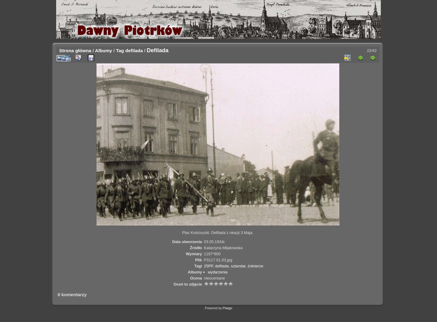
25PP (208, 266)
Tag (120, 50)
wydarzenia (218, 272)
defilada (134, 50)
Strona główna (75, 50)
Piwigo (227, 308)
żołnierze (255, 266)
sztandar (238, 266)
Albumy (103, 50)
